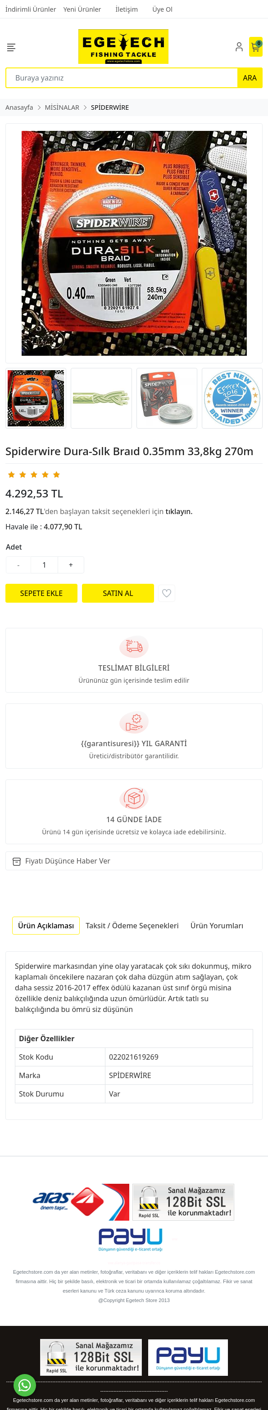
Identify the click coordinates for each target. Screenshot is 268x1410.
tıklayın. (179, 511)
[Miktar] (44, 564)
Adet (14, 547)
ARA (250, 78)
